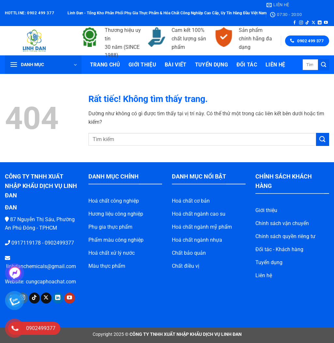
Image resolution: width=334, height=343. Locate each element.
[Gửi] (323, 64)
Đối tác (246, 65)
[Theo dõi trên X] (313, 23)
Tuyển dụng (211, 65)
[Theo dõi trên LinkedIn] (320, 23)
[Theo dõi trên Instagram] (301, 23)
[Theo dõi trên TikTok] (307, 23)
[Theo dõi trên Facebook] (294, 23)
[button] (43, 64)
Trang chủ (105, 65)
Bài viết (176, 65)
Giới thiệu (142, 65)
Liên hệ (275, 65)
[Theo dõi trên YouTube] (326, 23)
